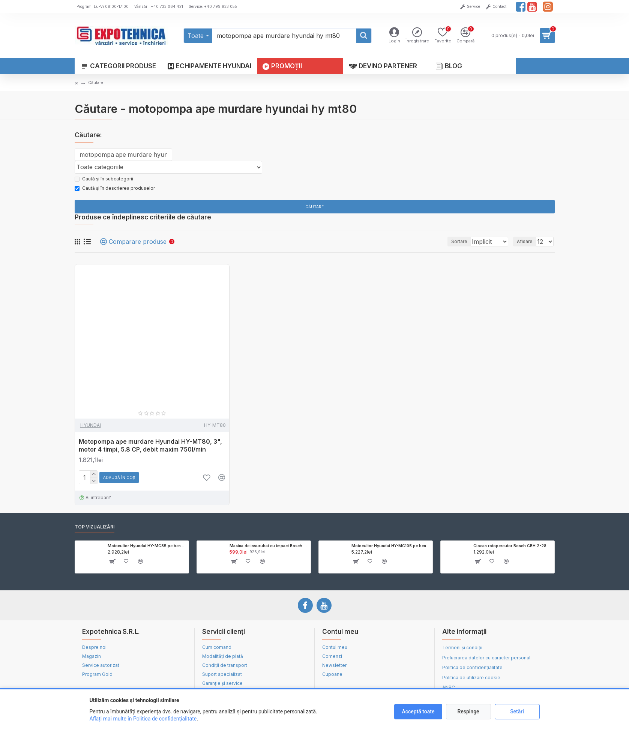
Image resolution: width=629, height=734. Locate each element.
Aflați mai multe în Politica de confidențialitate (143, 719)
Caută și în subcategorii (104, 180)
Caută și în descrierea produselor (115, 190)
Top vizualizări (94, 529)
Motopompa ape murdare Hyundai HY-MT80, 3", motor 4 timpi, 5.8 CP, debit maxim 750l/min (150, 447)
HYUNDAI (90, 427)
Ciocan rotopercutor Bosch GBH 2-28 (509, 548)
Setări (517, 711)
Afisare (527, 243)
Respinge (468, 711)
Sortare (446, 243)
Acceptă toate (418, 711)
